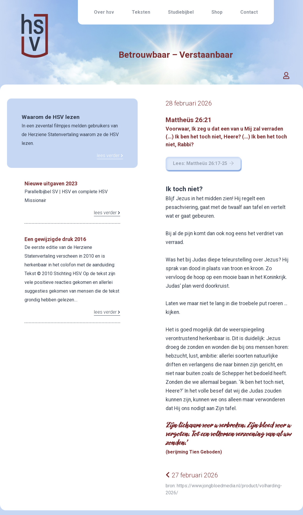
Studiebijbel (181, 12)
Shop (217, 12)
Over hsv (104, 12)
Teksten (141, 12)
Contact (249, 12)
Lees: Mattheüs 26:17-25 (203, 163)
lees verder (110, 155)
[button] (286, 75)
